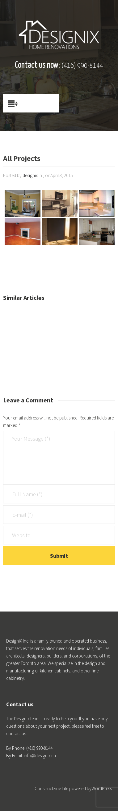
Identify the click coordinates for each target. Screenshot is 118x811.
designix (30, 175)
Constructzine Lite (52, 788)
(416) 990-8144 (82, 65)
